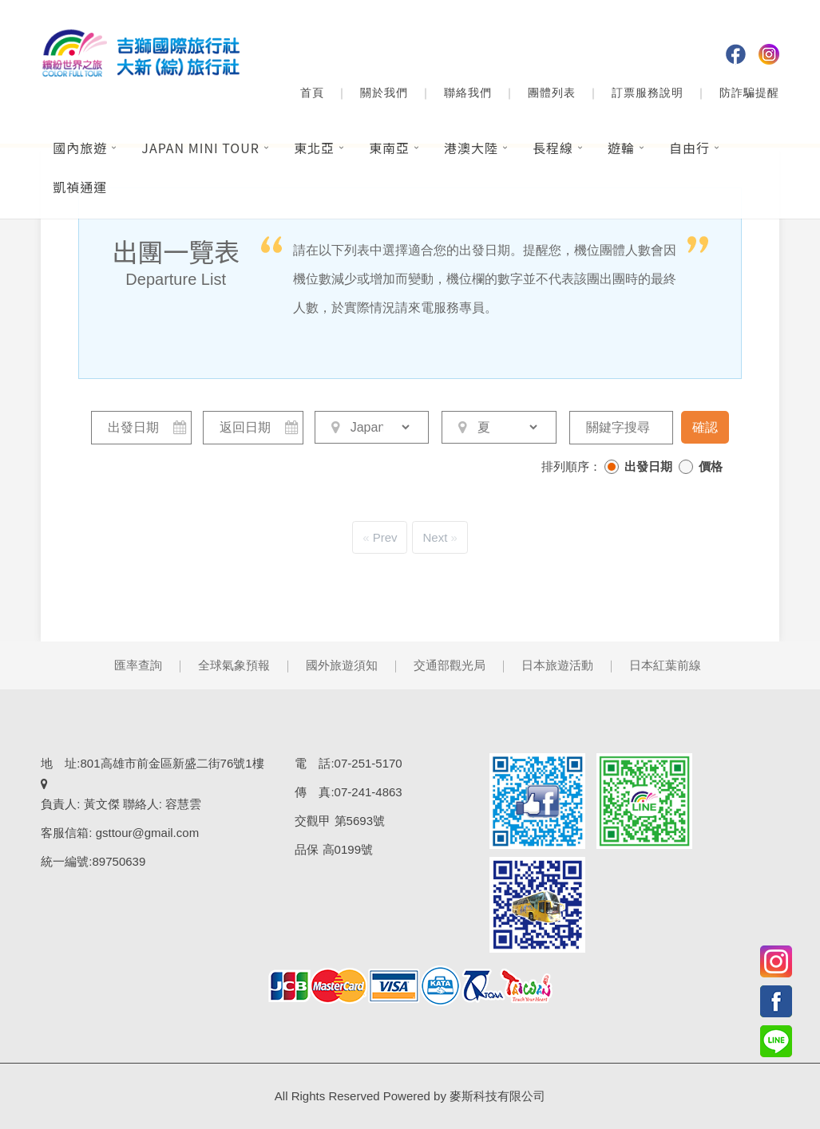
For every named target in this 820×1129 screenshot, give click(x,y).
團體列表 (552, 92)
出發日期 (648, 466)
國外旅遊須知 (342, 665)
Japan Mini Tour (200, 147)
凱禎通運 (80, 186)
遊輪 (621, 147)
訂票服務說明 (647, 92)
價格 (711, 466)
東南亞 (389, 147)
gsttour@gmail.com (147, 832)
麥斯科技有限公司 (497, 1096)
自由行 (689, 147)
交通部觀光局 (449, 665)
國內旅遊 (80, 147)
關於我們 (384, 92)
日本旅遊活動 (557, 665)
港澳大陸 (471, 147)
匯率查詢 (138, 665)
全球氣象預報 (234, 665)
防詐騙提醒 (749, 92)
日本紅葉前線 (665, 665)
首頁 (312, 92)
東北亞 (314, 147)
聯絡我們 (468, 92)
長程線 (553, 147)
